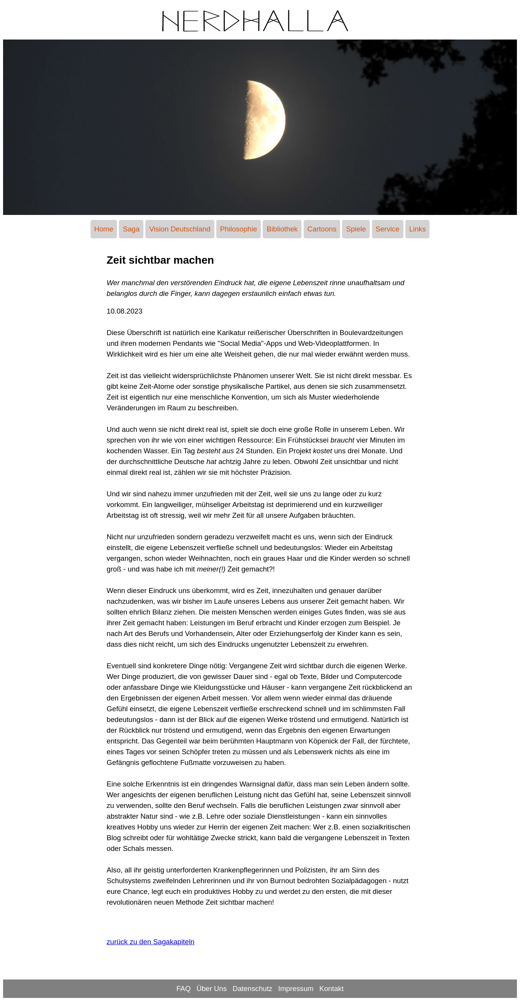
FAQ (183, 988)
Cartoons (322, 229)
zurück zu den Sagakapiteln (150, 942)
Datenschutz (252, 988)
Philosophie (238, 229)
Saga (131, 229)
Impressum (295, 988)
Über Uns (211, 988)
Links (417, 229)
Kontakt (331, 988)
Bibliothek (282, 229)
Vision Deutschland (179, 229)
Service (388, 229)
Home (104, 229)
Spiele (356, 229)
